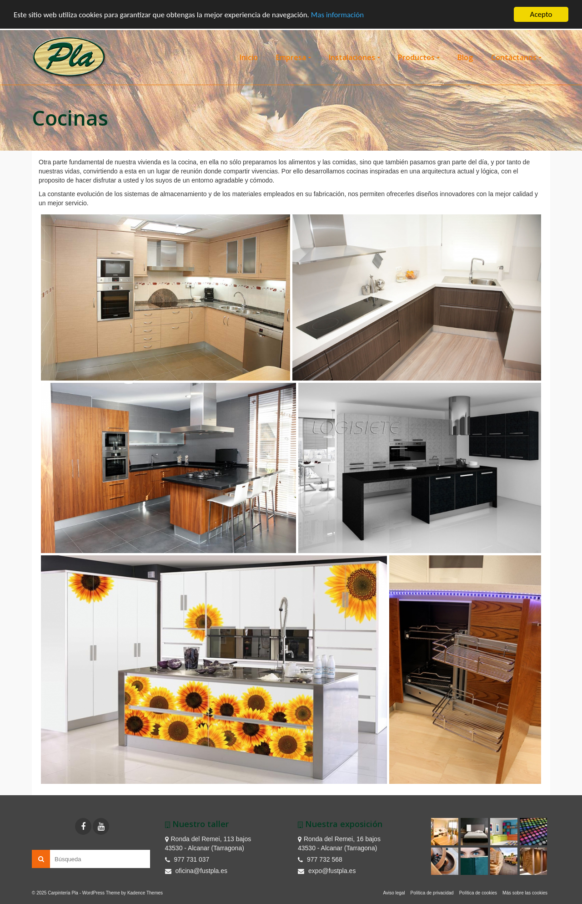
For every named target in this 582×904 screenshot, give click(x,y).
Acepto (541, 14)
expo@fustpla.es (327, 870)
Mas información (337, 14)
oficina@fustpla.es (196, 870)
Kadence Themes (145, 892)
